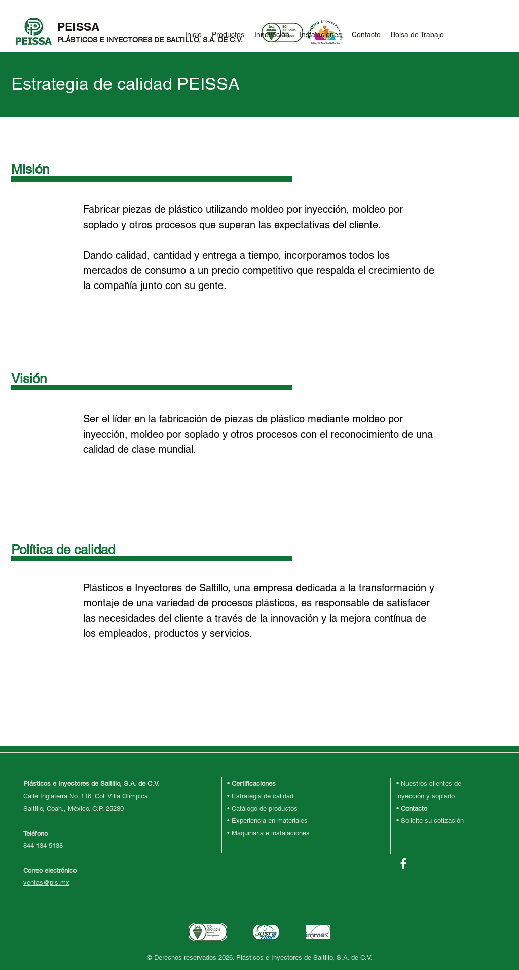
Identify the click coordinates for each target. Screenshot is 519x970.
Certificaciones (254, 783)
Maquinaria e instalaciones (271, 833)
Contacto (414, 808)
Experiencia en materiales (270, 820)
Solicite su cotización (432, 820)
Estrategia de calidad (262, 796)
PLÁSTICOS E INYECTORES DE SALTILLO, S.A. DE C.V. (150, 39)
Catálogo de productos (265, 808)
